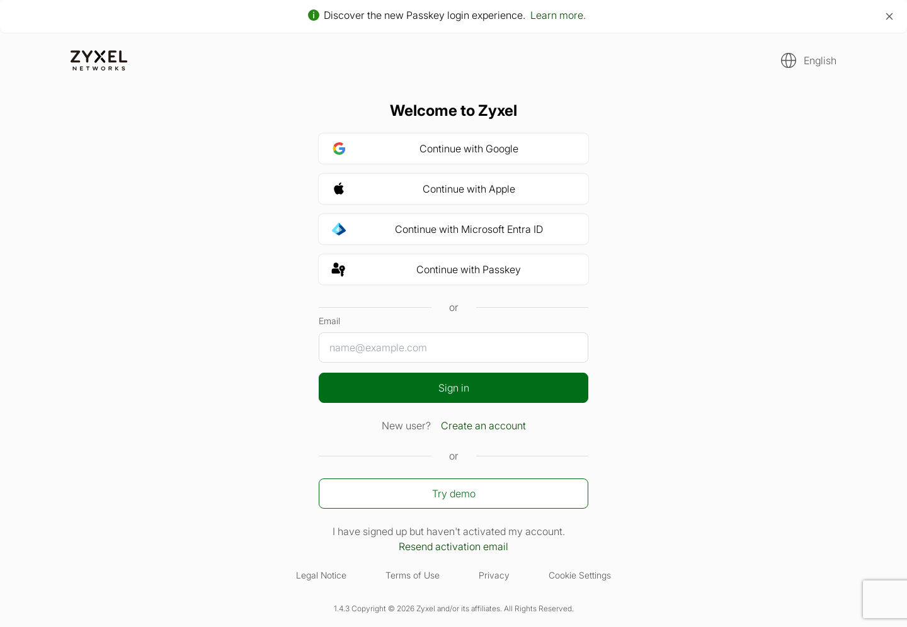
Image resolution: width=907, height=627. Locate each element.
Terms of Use (412, 575)
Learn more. (558, 15)
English (820, 60)
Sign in (453, 387)
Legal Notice (321, 575)
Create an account (483, 425)
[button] (804, 60)
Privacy (494, 575)
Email (329, 320)
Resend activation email (453, 546)
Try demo (454, 493)
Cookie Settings (580, 575)
